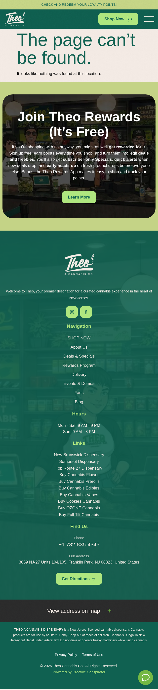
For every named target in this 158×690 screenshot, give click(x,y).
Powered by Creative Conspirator (79, 673)
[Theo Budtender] (145, 677)
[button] (149, 19)
